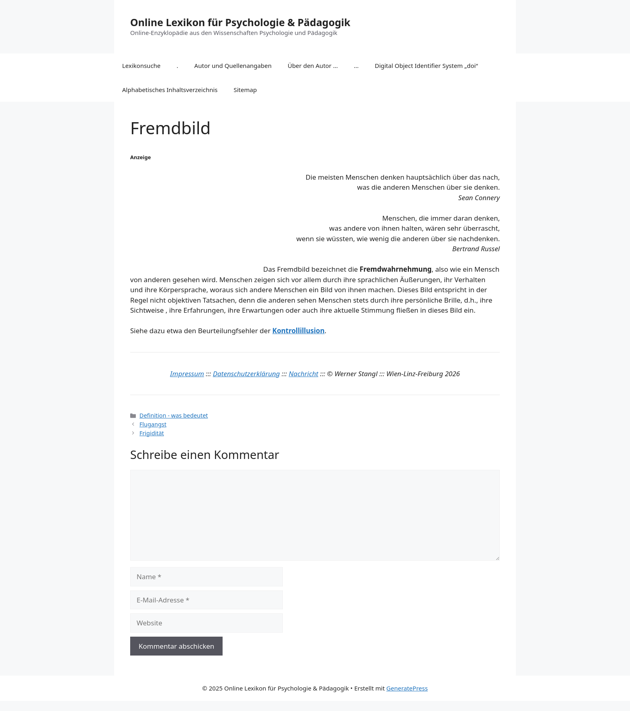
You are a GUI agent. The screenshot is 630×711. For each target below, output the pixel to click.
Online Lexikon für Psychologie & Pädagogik (240, 22)
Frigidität (151, 433)
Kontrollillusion (298, 330)
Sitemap (245, 90)
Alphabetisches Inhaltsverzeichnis (170, 90)
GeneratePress (407, 688)
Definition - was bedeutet (173, 415)
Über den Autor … (313, 65)
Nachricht (304, 373)
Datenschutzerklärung (246, 373)
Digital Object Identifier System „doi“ (426, 65)
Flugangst (152, 424)
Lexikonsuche (141, 65)
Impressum (187, 373)
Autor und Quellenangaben (233, 65)
